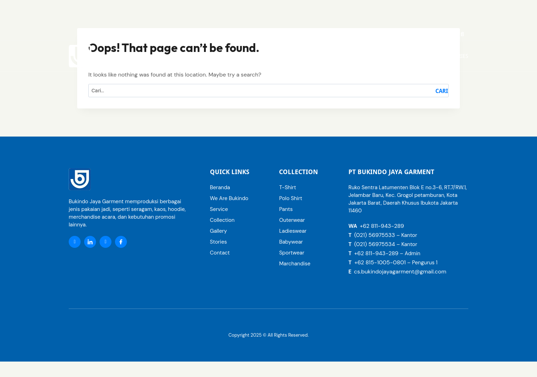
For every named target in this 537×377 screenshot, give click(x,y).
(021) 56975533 (374, 235)
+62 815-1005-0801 (380, 262)
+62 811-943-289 (382, 226)
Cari (441, 91)
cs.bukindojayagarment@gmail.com (400, 271)
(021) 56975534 (374, 244)
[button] (358, 56)
